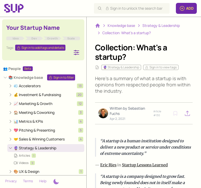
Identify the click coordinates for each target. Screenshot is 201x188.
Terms (28, 181)
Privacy (11, 181)
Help (43, 181)
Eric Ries (108, 164)
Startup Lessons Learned (145, 164)
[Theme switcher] (56, 182)
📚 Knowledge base (25, 77)
